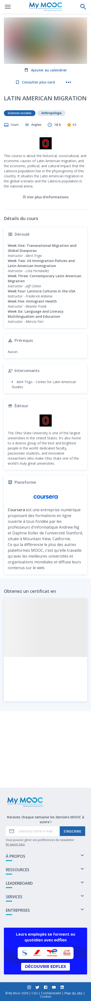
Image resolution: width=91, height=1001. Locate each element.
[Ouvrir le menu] (8, 7)
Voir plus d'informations (45, 164)
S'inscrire (72, 831)
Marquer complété (45, 771)
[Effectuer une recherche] (83, 7)
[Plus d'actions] (68, 82)
